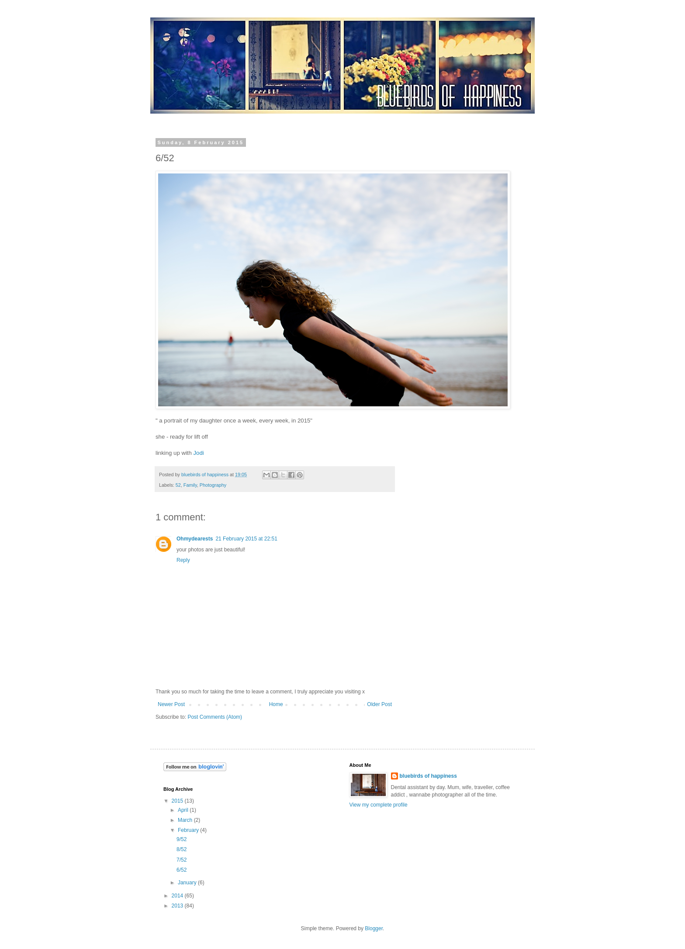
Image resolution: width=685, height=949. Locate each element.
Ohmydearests (194, 539)
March (186, 820)
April (184, 810)
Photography (213, 485)
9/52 (181, 839)
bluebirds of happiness (428, 776)
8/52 (181, 849)
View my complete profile (378, 805)
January (188, 883)
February (189, 830)
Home (276, 704)
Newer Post (171, 704)
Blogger (374, 928)
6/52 (181, 870)
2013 (178, 906)
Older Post (379, 704)
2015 (178, 801)
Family (190, 485)
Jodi (199, 453)
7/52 (181, 860)
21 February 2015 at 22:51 (246, 539)
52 (178, 485)
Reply (183, 560)
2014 (178, 896)
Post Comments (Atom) (214, 717)
